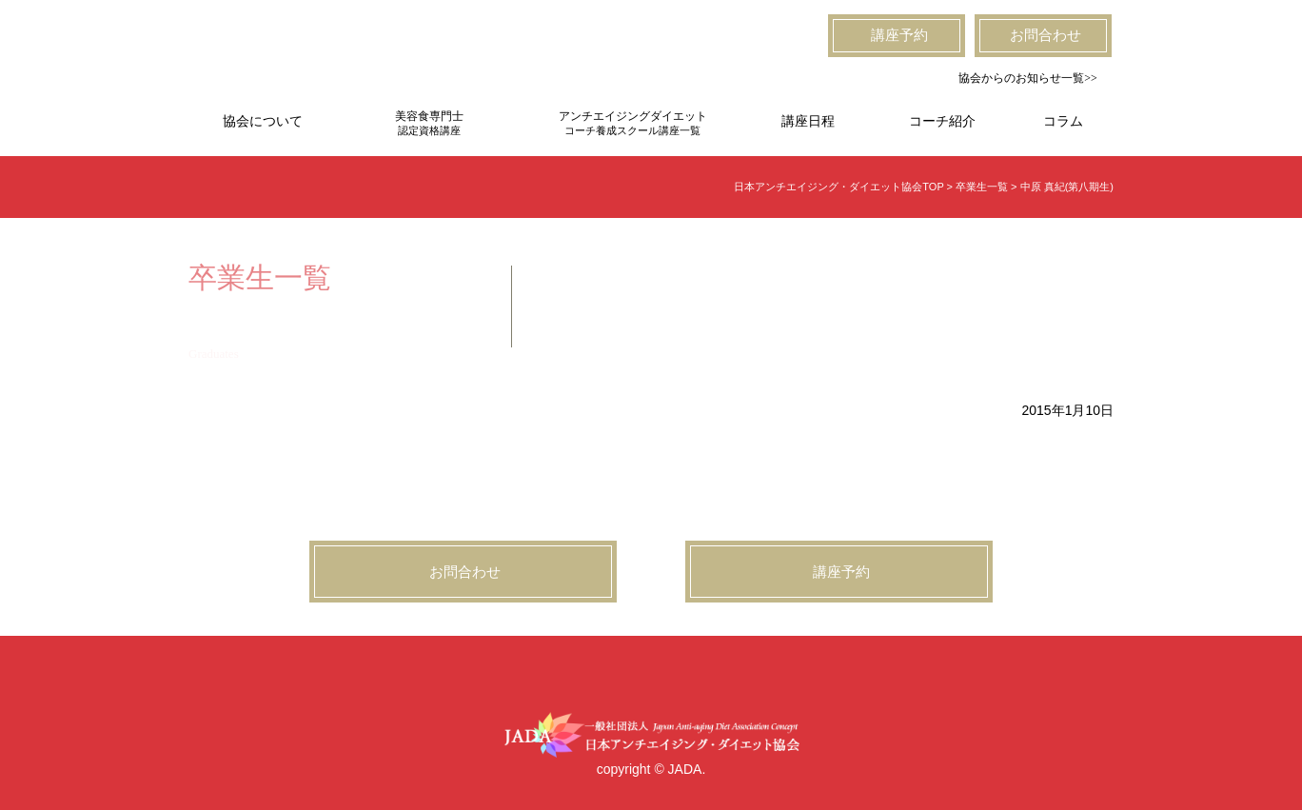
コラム (1063, 121)
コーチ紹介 (942, 121)
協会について (263, 121)
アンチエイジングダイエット (632, 123)
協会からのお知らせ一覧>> (1027, 78)
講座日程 (808, 121)
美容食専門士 (429, 123)
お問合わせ (1045, 35)
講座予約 (899, 35)
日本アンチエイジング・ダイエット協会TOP (838, 186)
